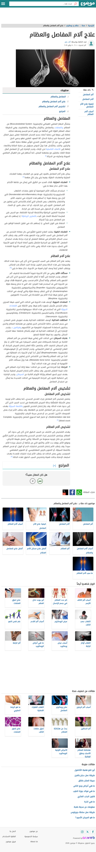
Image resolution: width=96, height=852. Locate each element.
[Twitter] (88, 832)
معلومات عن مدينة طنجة (84, 807)
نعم (40, 481)
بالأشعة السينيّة (16, 406)
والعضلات (59, 127)
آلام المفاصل (88, 99)
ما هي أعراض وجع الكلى (84, 786)
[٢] (23, 177)
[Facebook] (93, 832)
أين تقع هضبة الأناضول (84, 770)
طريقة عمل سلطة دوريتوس (83, 812)
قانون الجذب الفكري (86, 796)
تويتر (65, 492)
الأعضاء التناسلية (53, 149)
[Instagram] (82, 832)
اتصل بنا (13, 831)
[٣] (11, 267)
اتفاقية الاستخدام (9, 836)
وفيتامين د (16, 327)
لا (32, 481)
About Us (34, 841)
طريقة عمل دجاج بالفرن (84, 775)
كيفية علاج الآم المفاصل (87, 105)
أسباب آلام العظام (89, 113)
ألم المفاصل (88, 94)
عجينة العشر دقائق (86, 781)
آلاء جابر (67, 42)
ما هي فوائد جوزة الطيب (84, 791)
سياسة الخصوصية (31, 836)
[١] (45, 155)
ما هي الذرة (89, 802)
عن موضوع (34, 831)
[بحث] (75, 4)
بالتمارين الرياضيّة (29, 216)
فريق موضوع (11, 841)
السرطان (20, 374)
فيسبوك (72, 492)
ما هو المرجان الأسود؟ (85, 818)
